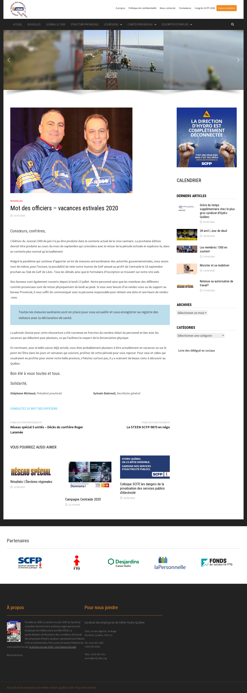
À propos (120, 8)
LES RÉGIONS (111, 24)
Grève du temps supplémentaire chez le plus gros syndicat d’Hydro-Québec (217, 211)
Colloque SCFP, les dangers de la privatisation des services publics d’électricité (142, 488)
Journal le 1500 (55, 24)
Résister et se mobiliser (215, 265)
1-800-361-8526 (92, 646)
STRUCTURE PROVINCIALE (85, 24)
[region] (123, 65)
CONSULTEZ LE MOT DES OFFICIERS (33, 408)
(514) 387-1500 (96, 642)
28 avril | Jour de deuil (213, 231)
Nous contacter (168, 8)
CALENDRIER (189, 180)
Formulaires (185, 8)
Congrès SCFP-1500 (205, 8)
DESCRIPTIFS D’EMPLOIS (175, 24)
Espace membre (226, 8)
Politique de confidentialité (142, 8)
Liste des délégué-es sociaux (196, 350)
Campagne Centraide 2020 (83, 499)
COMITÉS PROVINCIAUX (140, 24)
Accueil (17, 24)
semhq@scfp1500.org (96, 658)
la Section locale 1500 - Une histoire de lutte (52, 646)
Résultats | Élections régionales (31, 482)
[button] (8, 60)
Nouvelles (34, 24)
